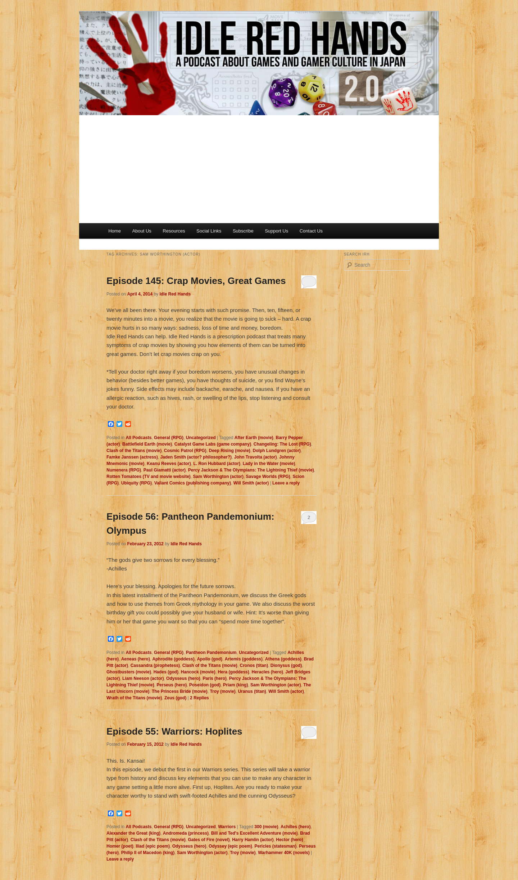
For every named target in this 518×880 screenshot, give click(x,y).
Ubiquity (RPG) (136, 483)
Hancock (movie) (198, 671)
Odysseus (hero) (183, 678)
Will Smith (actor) (251, 483)
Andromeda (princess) (186, 833)
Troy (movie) (222, 691)
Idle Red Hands (175, 294)
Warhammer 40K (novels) (284, 852)
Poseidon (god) (205, 684)
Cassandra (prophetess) (155, 665)
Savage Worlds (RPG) (268, 476)
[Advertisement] (259, 169)
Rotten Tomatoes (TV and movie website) (148, 476)
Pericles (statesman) (275, 846)
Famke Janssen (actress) (132, 457)
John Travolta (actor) (255, 457)
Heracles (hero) (267, 671)
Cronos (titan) (254, 665)
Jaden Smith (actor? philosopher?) (196, 457)
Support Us (276, 231)
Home (114, 231)
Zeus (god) (175, 697)
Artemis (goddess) (244, 659)
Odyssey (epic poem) (230, 846)
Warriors (227, 826)
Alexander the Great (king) (133, 833)
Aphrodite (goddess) (173, 659)
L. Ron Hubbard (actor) (216, 463)
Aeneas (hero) (135, 659)
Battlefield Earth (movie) (147, 444)
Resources (174, 231)
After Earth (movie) (254, 437)
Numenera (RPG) (123, 470)
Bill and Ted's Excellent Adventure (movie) (254, 833)
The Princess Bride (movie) (180, 691)
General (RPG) (168, 437)
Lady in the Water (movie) (269, 463)
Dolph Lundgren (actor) (277, 450)
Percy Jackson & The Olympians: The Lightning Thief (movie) (251, 470)
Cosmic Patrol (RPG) (185, 450)
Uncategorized (201, 437)
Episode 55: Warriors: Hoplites (174, 731)
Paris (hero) (215, 678)
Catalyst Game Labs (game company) (212, 444)
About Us (141, 231)
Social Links (208, 231)
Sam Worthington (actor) (218, 476)
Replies (199, 697)
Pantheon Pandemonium (211, 652)
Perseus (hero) (171, 684)
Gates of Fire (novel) (209, 839)
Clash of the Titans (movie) (134, 450)
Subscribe (243, 231)
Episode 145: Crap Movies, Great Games (196, 280)
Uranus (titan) (252, 691)
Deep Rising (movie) (229, 450)
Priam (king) (235, 684)
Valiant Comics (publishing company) (192, 483)
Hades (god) (166, 671)
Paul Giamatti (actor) (165, 470)
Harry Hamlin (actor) (252, 839)
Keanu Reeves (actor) (169, 463)
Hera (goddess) (233, 671)
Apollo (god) (209, 659)
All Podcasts (138, 437)
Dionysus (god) (286, 665)
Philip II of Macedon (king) (148, 852)
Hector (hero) (289, 839)
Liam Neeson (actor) (143, 678)
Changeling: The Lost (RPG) (282, 444)
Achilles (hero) (295, 826)
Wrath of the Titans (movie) (134, 697)
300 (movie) (266, 826)
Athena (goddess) (283, 659)
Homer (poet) (119, 846)
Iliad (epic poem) (153, 846)
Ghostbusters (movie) (128, 671)
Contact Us (311, 231)
